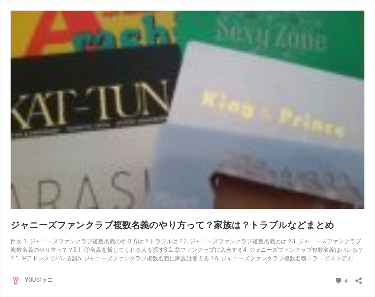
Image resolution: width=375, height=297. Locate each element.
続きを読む (339, 258)
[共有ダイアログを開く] (358, 278)
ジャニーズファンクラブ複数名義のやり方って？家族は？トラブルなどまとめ (172, 225)
